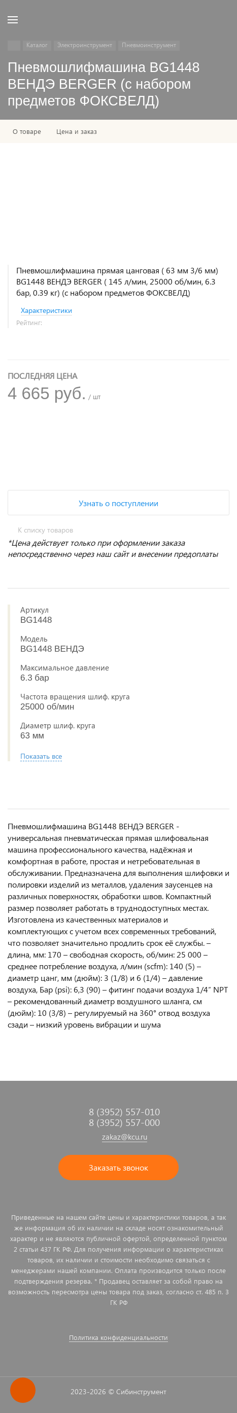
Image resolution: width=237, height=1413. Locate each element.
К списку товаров (45, 530)
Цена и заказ (76, 131)
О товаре (27, 131)
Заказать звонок (118, 1167)
